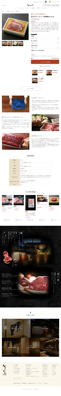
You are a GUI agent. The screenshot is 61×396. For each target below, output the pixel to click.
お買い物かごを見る (45, 366)
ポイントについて (45, 376)
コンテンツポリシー (39, 383)
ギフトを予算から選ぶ (16, 371)
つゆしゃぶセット (28, 366)
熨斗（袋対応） (34, 40)
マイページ (50, 2)
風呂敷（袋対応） (35, 45)
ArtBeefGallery (15, 366)
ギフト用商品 (7, 11)
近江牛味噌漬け (28, 374)
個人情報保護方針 (24, 383)
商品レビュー (54, 374)
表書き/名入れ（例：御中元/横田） (38, 50)
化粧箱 (33, 36)
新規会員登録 (54, 366)
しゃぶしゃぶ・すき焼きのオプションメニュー (32, 376)
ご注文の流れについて (46, 374)
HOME (3, 11)
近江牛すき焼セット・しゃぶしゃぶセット (31, 368)
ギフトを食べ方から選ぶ (16, 368)
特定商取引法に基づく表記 (31, 383)
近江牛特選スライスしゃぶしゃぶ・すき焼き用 (32, 371)
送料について (44, 371)
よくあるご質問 (45, 368)
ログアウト (53, 371)
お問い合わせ (45, 2)
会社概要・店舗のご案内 (16, 383)
